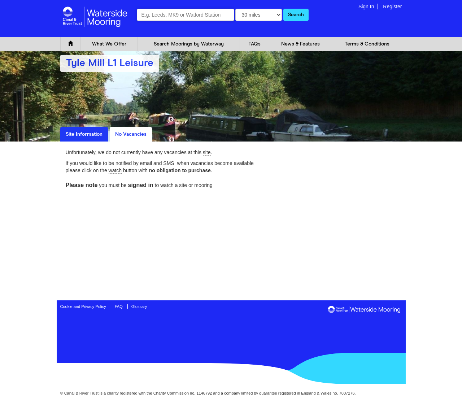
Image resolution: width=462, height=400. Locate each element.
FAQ (119, 306)
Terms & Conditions (367, 44)
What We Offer (109, 44)
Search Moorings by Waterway (189, 44)
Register (392, 6)
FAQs (254, 44)
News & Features (300, 44)
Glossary (139, 306)
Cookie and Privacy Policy (83, 306)
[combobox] (185, 15)
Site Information (84, 134)
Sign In (366, 6)
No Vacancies (131, 134)
